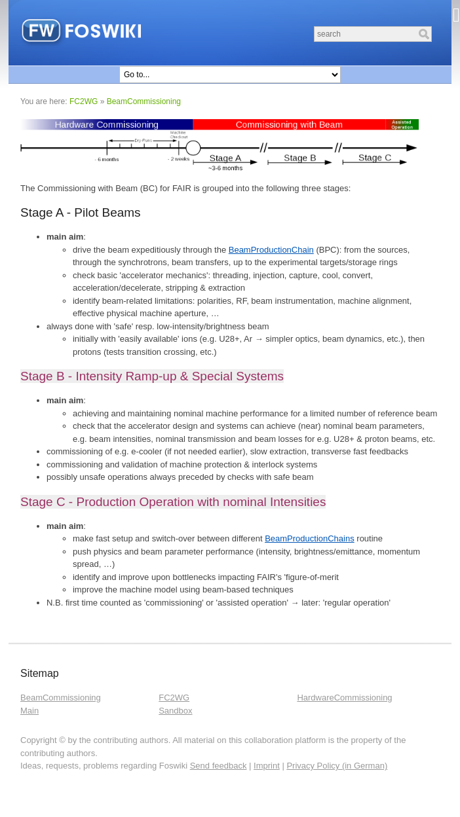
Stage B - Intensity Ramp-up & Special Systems (152, 376)
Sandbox (175, 711)
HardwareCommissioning (344, 697)
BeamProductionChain (271, 250)
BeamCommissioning (144, 101)
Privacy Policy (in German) (336, 766)
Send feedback (218, 766)
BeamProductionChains (310, 538)
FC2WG (83, 101)
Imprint (267, 766)
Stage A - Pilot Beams (80, 212)
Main (29, 711)
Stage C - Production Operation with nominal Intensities (173, 502)
